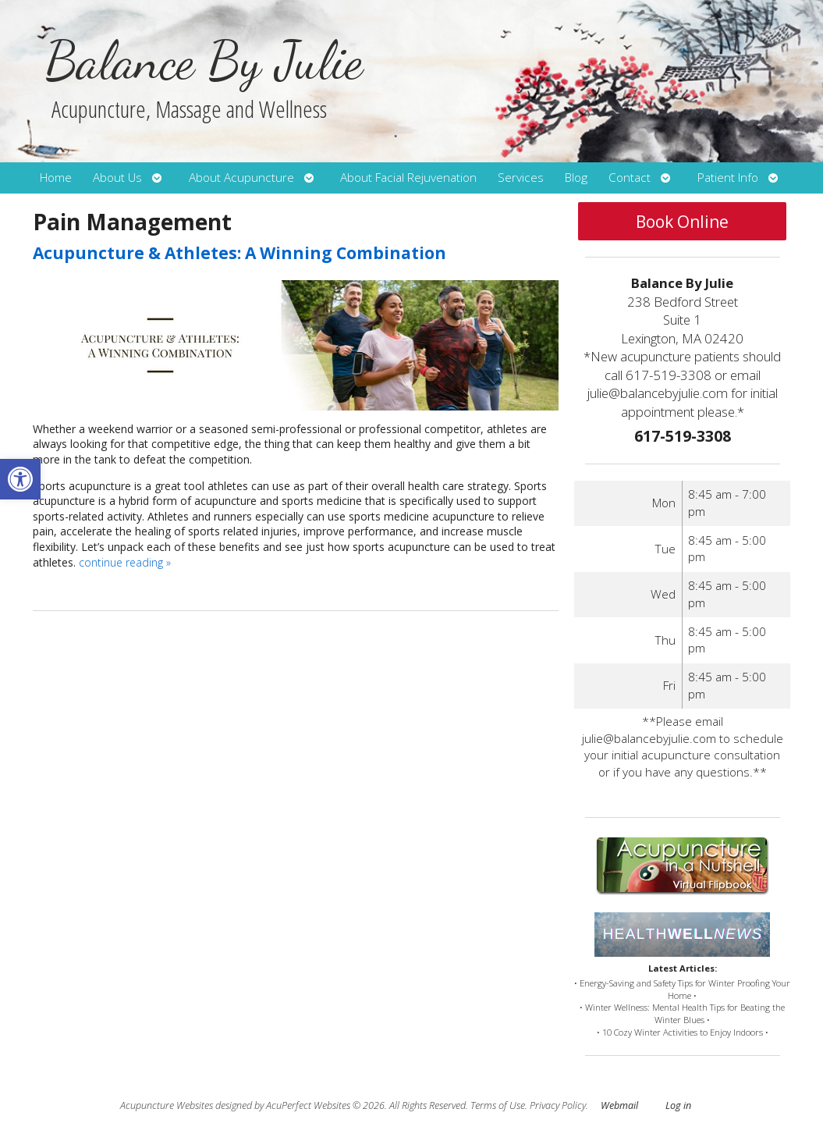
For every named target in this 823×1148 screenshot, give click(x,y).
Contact (629, 177)
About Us (117, 177)
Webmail (619, 1105)
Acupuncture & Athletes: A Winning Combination (239, 253)
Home (56, 177)
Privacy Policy (558, 1105)
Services (521, 177)
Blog (576, 177)
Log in (678, 1105)
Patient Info (727, 177)
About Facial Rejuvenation (408, 177)
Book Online (682, 222)
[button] (20, 479)
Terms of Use (497, 1105)
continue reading (125, 562)
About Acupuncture (241, 177)
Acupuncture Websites (166, 1105)
